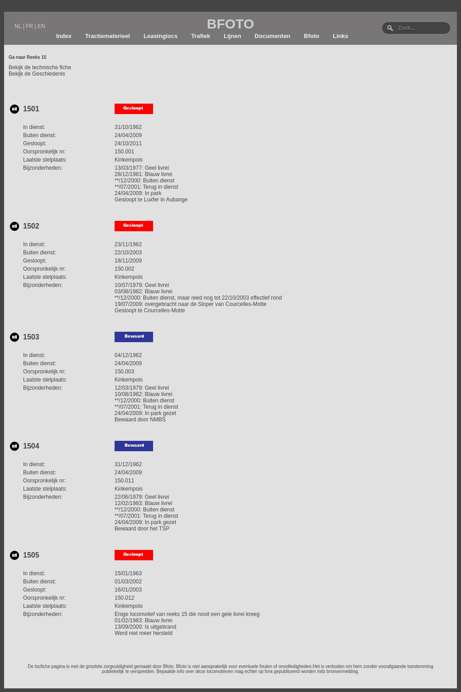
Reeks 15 (36, 57)
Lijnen (232, 36)
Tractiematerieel (107, 36)
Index (64, 36)
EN (41, 26)
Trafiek (200, 36)
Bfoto (311, 36)
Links (340, 36)
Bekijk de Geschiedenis (37, 74)
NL (17, 26)
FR (29, 26)
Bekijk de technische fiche (40, 67)
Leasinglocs (161, 36)
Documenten (272, 36)
